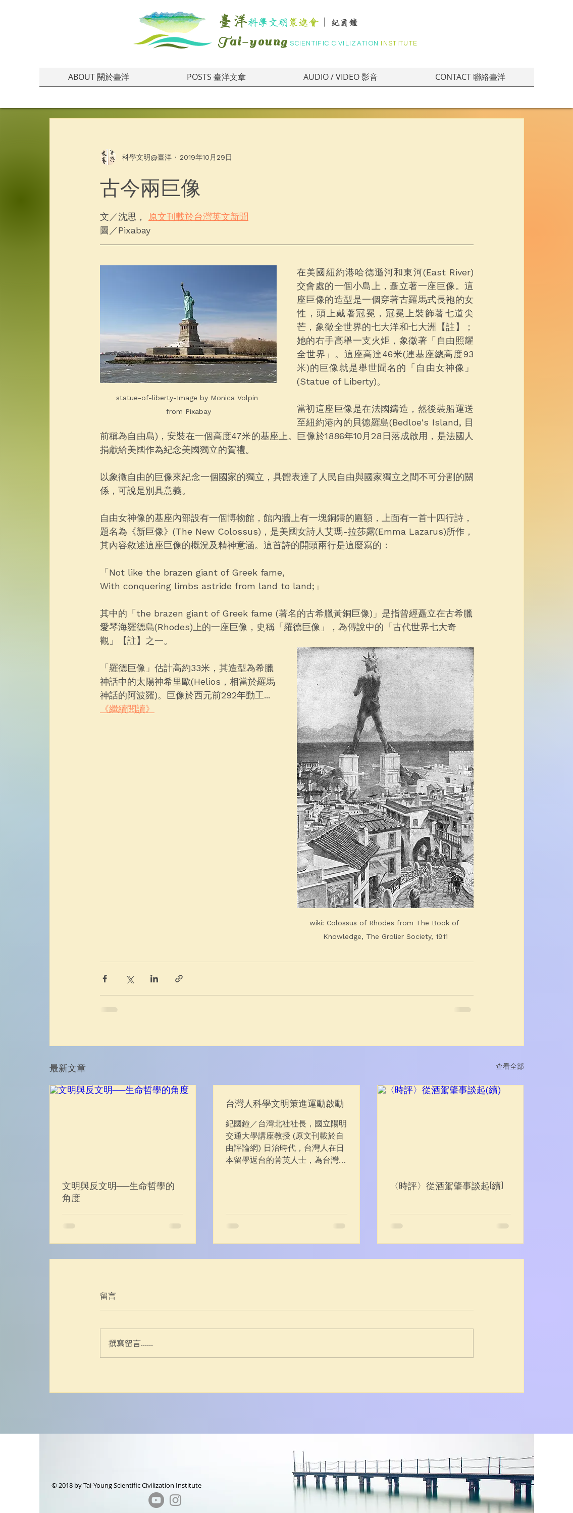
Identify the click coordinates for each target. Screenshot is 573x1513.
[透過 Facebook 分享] (105, 978)
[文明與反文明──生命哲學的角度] (123, 1126)
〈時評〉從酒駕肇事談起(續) (446, 1185)
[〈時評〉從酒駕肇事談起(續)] (451, 1126)
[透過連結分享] (179, 978)
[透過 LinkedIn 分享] (154, 978)
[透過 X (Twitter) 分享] (129, 978)
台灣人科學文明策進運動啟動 (285, 1103)
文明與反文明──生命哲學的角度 (118, 1191)
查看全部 (510, 1066)
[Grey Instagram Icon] (175, 1500)
